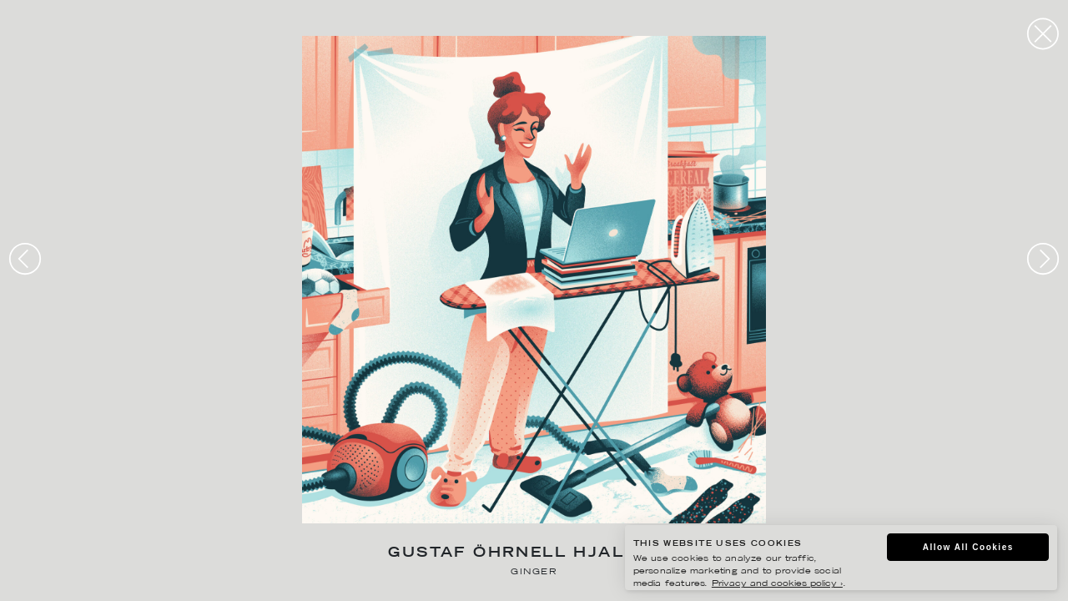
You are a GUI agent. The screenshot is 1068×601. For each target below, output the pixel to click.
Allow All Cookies (968, 547)
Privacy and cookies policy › (777, 584)
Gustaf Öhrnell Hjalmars (533, 553)
